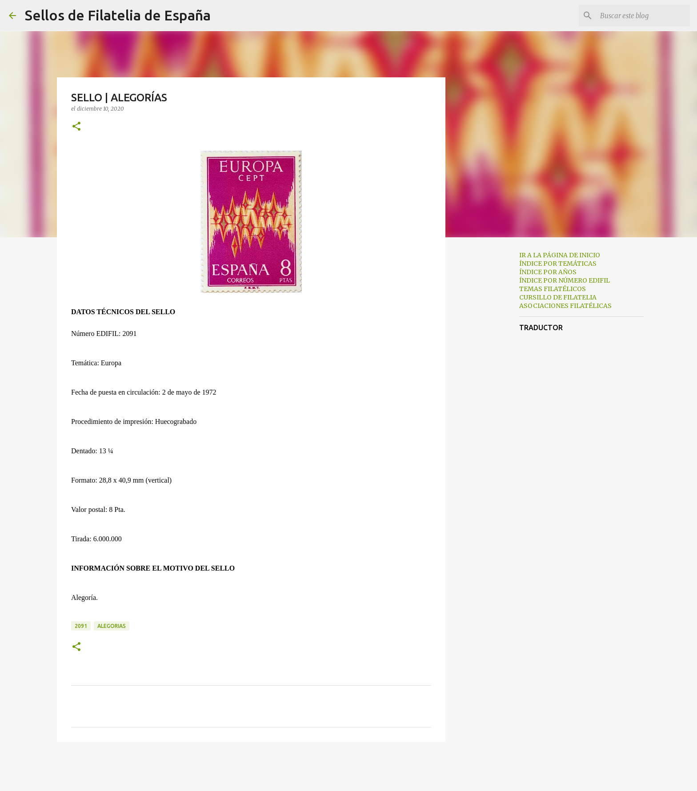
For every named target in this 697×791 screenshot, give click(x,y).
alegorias (111, 626)
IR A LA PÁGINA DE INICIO (559, 255)
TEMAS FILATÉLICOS (552, 289)
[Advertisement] (490, 384)
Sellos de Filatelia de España (118, 15)
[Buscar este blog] (643, 15)
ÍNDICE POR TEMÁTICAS (558, 264)
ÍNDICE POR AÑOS (548, 272)
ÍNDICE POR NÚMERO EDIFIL (564, 280)
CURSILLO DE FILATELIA (558, 297)
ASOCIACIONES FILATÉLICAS (565, 306)
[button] (76, 127)
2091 (81, 626)
